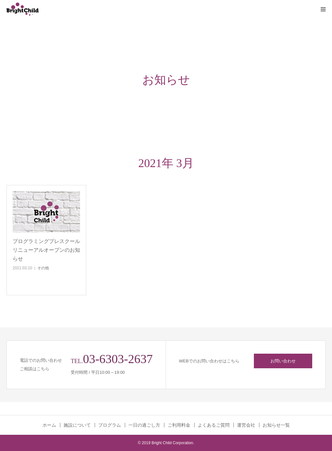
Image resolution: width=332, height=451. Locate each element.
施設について (77, 425)
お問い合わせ (283, 361)
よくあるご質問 (214, 425)
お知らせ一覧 (276, 425)
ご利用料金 (179, 425)
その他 (43, 268)
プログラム (109, 425)
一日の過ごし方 (144, 425)
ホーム (49, 425)
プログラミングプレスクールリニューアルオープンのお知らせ (46, 250)
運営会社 (246, 425)
